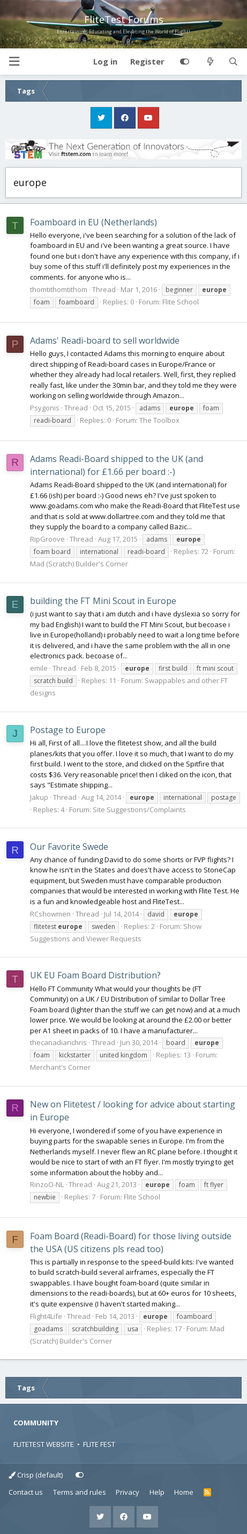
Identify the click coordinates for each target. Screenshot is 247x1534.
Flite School (180, 302)
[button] (14, 61)
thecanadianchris (58, 1042)
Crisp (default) (36, 1475)
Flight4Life (46, 1316)
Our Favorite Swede (69, 847)
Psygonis (44, 408)
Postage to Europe (68, 730)
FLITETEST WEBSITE (43, 1444)
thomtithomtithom (58, 289)
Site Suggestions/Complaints (139, 809)
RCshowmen (50, 914)
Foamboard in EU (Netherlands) (93, 222)
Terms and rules (79, 1492)
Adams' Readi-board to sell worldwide (104, 340)
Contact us (26, 1492)
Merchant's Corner (60, 1067)
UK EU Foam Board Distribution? (95, 975)
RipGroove (47, 539)
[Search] (233, 62)
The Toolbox (159, 420)
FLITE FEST (99, 1444)
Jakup (39, 797)
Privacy (127, 1492)
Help (156, 1492)
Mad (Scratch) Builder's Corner (79, 564)
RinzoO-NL (47, 1184)
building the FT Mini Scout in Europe (103, 601)
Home (183, 1492)
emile (39, 668)
